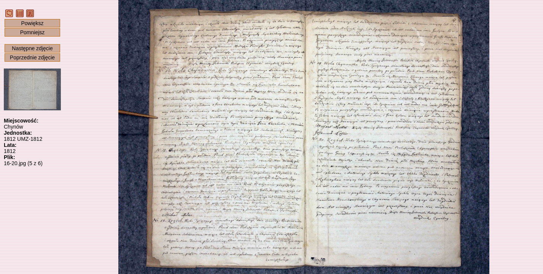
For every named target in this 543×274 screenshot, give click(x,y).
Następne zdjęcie (32, 48)
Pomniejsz (32, 32)
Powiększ (32, 23)
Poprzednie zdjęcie (32, 57)
